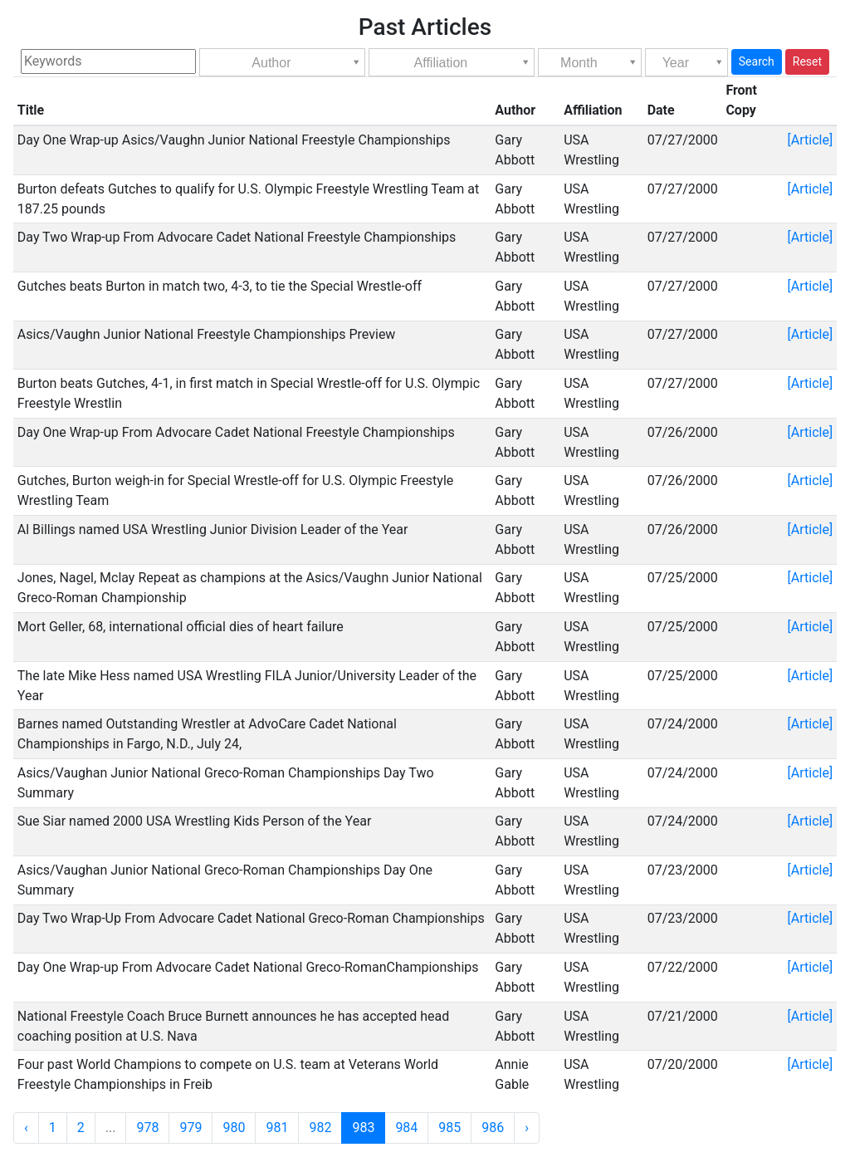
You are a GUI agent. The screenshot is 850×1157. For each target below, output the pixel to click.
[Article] (810, 140)
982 (320, 1127)
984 (406, 1127)
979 (190, 1127)
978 (147, 1127)
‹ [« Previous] (26, 1127)
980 (233, 1127)
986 (492, 1127)
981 (277, 1127)
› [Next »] (527, 1127)
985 (449, 1127)
